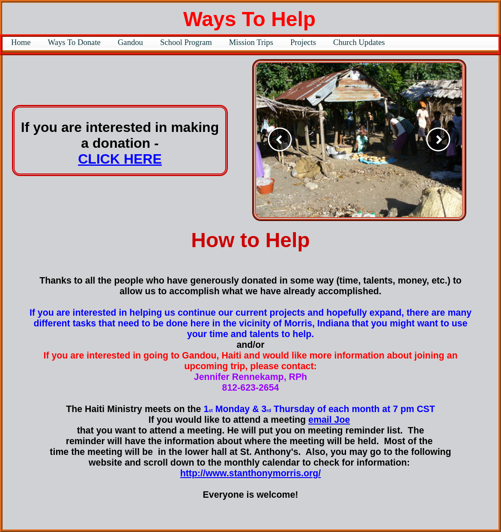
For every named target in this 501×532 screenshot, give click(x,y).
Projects (303, 42)
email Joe (329, 420)
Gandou (130, 42)
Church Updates (359, 42)
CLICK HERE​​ (120, 159)
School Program (186, 42)
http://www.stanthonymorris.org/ (250, 473)
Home (21, 42)
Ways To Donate (74, 42)
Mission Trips (251, 42)
